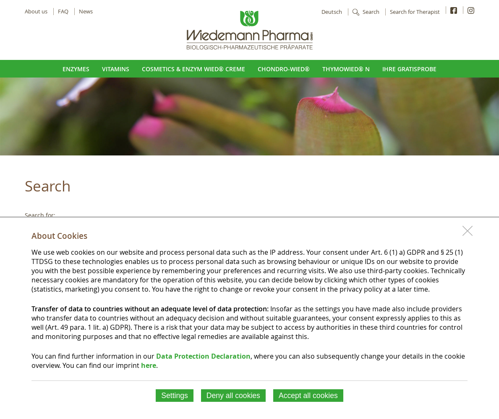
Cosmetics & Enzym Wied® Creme (193, 69)
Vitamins (115, 69)
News (86, 11)
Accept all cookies (308, 395)
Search (371, 12)
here (148, 365)
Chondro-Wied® (284, 69)
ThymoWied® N (346, 69)
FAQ (63, 11)
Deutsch (331, 12)
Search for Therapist (415, 12)
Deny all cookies (233, 395)
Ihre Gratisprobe (409, 69)
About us (36, 11)
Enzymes (76, 69)
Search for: (40, 215)
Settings (174, 395)
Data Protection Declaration (203, 356)
